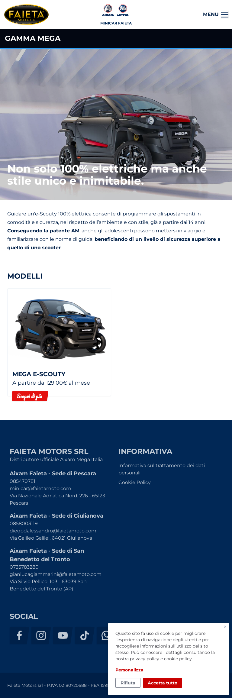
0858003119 (24, 523)
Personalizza (129, 670)
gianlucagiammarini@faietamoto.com (56, 574)
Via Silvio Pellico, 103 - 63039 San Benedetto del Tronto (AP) (48, 585)
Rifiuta (128, 683)
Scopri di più (29, 396)
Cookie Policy (134, 482)
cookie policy (178, 658)
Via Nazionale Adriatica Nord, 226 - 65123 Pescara (57, 499)
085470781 (22, 481)
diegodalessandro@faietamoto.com (53, 531)
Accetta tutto (162, 683)
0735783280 (24, 567)
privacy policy (144, 658)
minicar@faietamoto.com (40, 488)
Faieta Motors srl (26, 14)
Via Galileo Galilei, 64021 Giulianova (51, 538)
